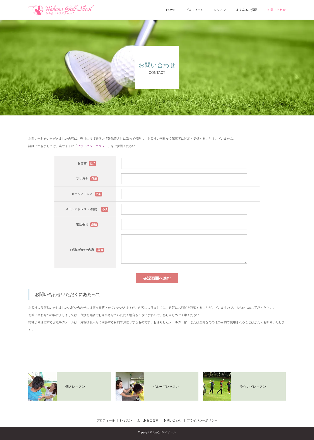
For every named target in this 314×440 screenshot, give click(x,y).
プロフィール (194, 10)
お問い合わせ (276, 10)
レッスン (220, 10)
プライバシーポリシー (92, 146)
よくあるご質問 (246, 10)
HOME (170, 10)
